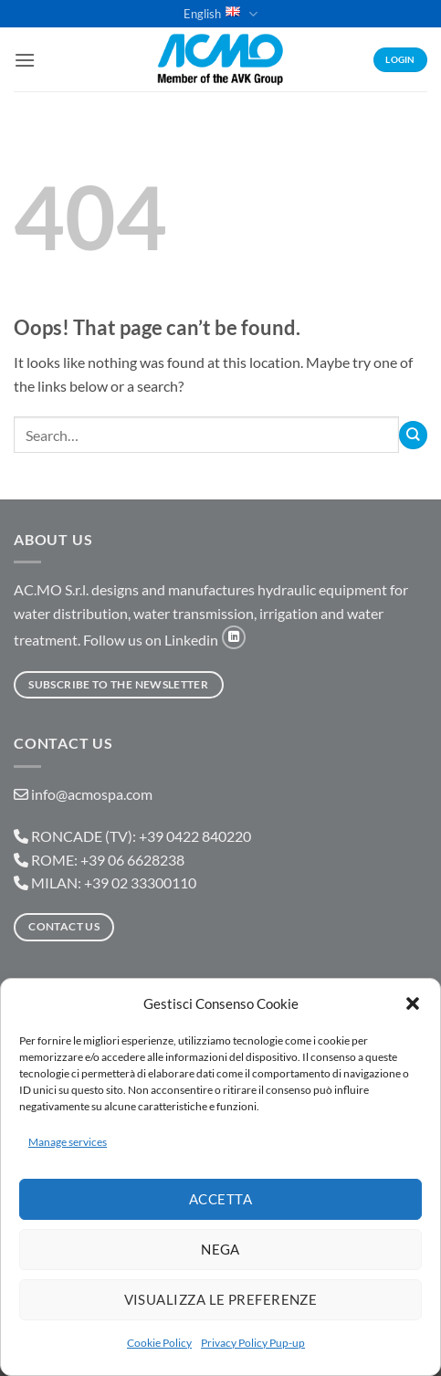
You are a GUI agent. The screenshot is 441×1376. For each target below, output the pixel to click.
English (220, 14)
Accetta (220, 1199)
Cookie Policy (159, 1343)
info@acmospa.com (91, 794)
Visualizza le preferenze (221, 1299)
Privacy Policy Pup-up (253, 1343)
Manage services (67, 1142)
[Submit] (413, 435)
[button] (413, 1003)
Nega (220, 1249)
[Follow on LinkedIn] (234, 637)
